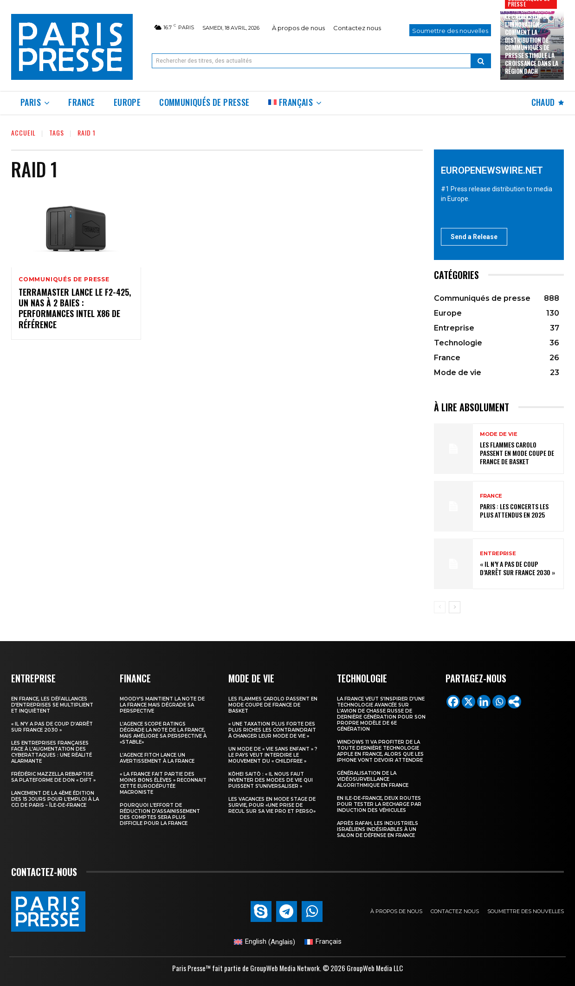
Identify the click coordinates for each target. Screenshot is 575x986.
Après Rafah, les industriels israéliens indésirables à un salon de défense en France (377, 829)
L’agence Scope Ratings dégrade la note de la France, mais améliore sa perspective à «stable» (163, 733)
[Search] (481, 60)
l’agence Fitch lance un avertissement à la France (157, 758)
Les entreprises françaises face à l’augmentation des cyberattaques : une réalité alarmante (51, 752)
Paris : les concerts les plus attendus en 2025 (514, 510)
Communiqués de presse (64, 279)
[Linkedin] (484, 701)
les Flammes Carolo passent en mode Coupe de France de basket (517, 453)
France (491, 496)
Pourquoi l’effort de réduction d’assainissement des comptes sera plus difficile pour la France (160, 814)
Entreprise (498, 553)
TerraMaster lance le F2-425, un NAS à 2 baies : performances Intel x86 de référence (75, 308)
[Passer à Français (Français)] (323, 942)
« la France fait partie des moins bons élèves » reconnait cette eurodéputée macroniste (163, 783)
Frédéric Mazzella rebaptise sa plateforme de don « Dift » (53, 777)
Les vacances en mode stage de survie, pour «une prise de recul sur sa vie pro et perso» (272, 805)
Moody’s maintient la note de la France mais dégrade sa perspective (162, 705)
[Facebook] (453, 701)
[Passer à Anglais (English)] (264, 942)
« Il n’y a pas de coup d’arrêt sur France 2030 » (517, 568)
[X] (468, 701)
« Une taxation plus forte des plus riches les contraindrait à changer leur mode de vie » (272, 730)
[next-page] (454, 607)
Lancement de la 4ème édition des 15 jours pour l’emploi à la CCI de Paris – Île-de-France (55, 799)
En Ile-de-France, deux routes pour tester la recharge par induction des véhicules (379, 804)
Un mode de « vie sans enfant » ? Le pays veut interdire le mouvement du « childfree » (272, 755)
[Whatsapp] (499, 701)
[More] (514, 701)
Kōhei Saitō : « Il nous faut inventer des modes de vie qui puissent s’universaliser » (270, 780)
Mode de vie (498, 434)
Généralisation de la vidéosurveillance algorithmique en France (372, 779)
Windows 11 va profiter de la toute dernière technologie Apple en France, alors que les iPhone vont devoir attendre (380, 751)
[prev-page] (440, 607)
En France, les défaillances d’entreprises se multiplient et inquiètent (52, 705)
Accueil (23, 132)
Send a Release (474, 236)
